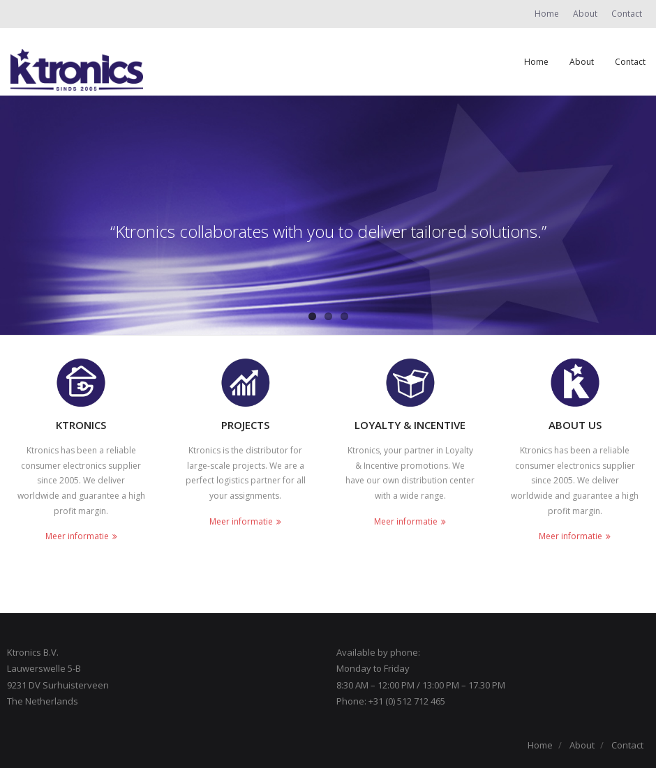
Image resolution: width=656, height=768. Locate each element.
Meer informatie (77, 536)
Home (547, 14)
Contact (626, 14)
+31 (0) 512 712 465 (406, 701)
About (585, 14)
